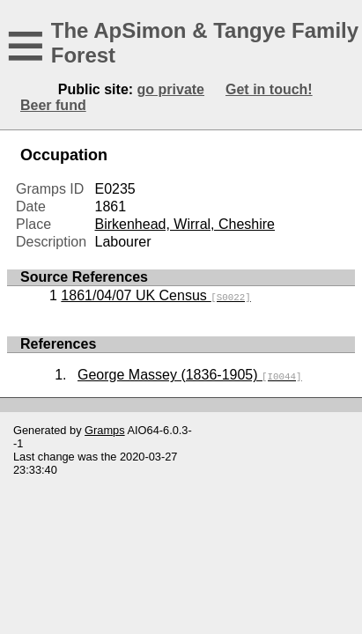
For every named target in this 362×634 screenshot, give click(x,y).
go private (170, 89)
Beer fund (53, 105)
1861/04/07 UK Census (155, 295)
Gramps (105, 430)
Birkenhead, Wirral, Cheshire (184, 224)
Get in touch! (269, 89)
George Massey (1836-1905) (189, 374)
